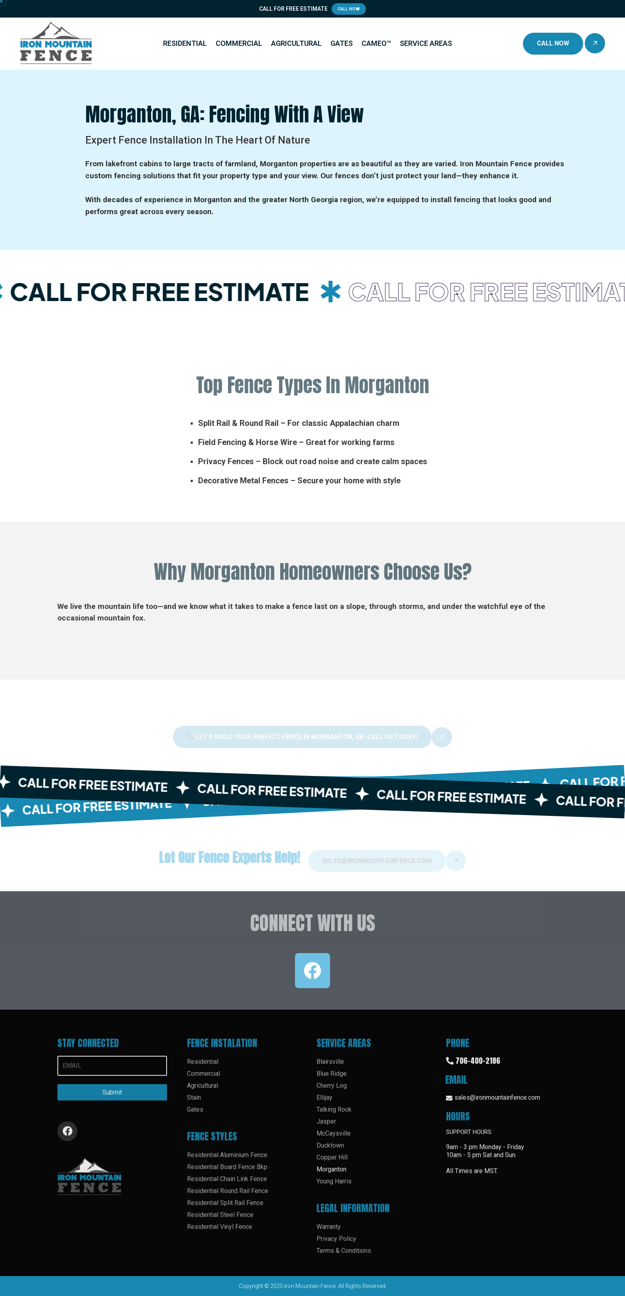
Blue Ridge (331, 1079)
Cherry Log (331, 1091)
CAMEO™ (376, 43)
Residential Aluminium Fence (227, 1160)
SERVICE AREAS (426, 43)
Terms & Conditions (343, 1256)
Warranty (328, 1232)
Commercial (203, 1079)
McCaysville (333, 1138)
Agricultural (202, 1091)
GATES (341, 43)
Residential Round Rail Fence (227, 1196)
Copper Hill (332, 1162)
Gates (195, 1115)
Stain (194, 1103)
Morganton (331, 1174)
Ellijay (324, 1103)
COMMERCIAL (239, 43)
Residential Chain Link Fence (227, 1184)
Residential (202, 1067)
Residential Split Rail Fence (225, 1208)
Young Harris (334, 1186)
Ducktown (330, 1150)
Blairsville (330, 1067)
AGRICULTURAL (296, 43)
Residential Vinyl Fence (219, 1232)
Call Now (349, 9)
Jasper (326, 1127)
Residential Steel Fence (220, 1220)
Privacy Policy (336, 1244)
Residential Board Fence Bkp (227, 1172)
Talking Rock (334, 1115)
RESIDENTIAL (185, 43)
